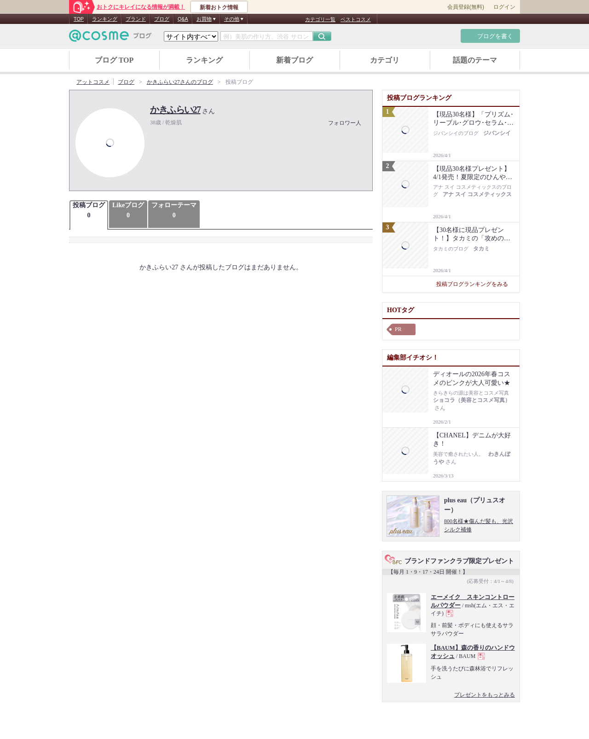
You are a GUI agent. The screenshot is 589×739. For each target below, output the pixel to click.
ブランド (136, 19)
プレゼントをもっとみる (484, 695)
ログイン (504, 7)
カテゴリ (384, 60)
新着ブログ (294, 60)
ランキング (104, 19)
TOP (79, 19)
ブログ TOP (114, 60)
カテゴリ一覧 (320, 19)
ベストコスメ (356, 19)
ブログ (161, 19)
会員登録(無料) (465, 7)
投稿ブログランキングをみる (475, 284)
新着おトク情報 (219, 7)
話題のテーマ (475, 60)
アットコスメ (93, 82)
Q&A (183, 19)
